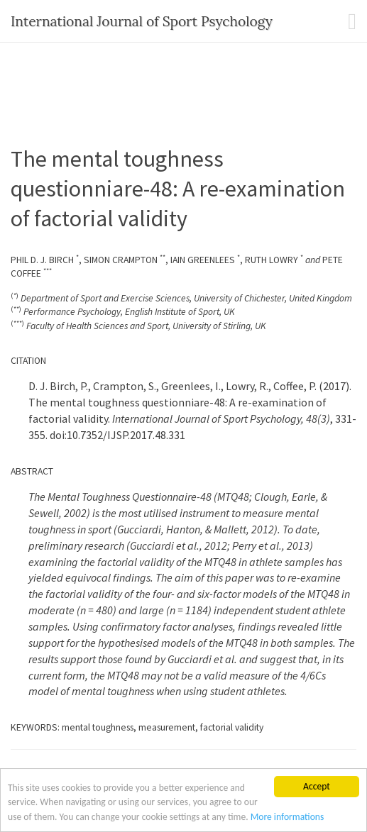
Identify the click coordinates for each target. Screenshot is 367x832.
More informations (287, 817)
